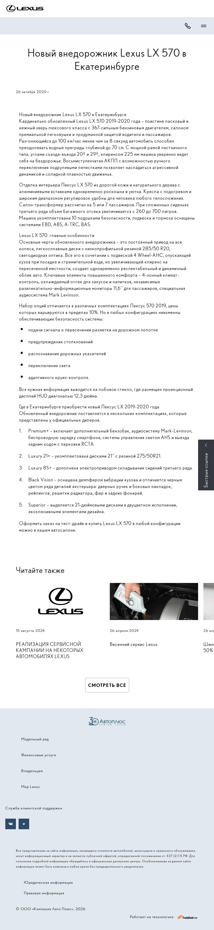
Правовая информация (44, 893)
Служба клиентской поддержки (33, 808)
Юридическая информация (48, 882)
